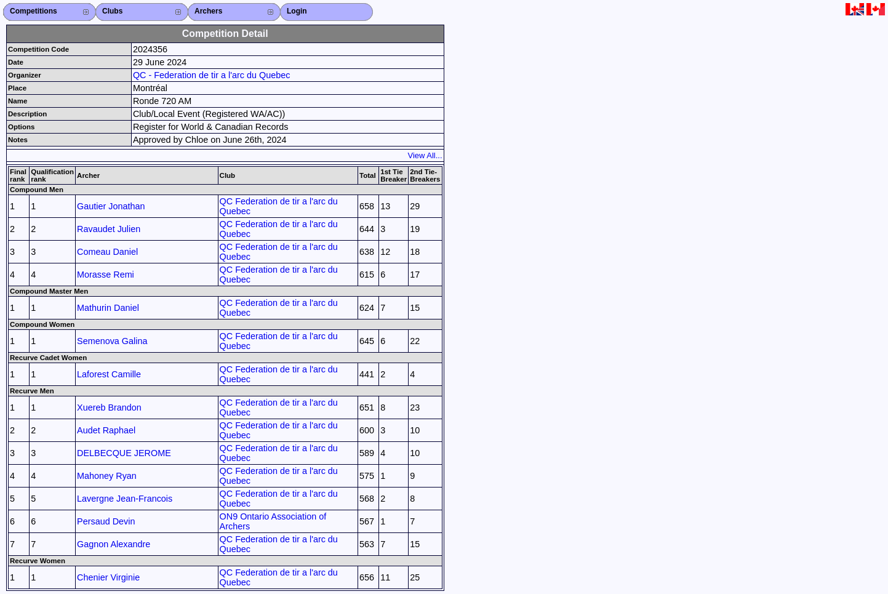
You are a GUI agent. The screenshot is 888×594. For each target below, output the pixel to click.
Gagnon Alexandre (113, 544)
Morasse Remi (105, 274)
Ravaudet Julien (108, 229)
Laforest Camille (109, 374)
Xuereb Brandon (109, 407)
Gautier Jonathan (111, 206)
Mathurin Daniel (108, 308)
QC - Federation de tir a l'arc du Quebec (211, 75)
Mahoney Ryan (107, 476)
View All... (425, 155)
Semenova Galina (112, 341)
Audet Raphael (106, 430)
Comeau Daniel (107, 252)
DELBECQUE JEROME (124, 453)
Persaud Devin (106, 521)
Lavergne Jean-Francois (124, 499)
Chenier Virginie (108, 577)
